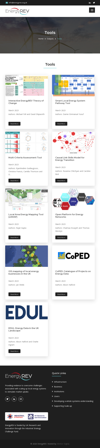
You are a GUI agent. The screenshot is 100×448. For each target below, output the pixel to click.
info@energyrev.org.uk (18, 2)
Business (58, 386)
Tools (59, 38)
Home (40, 38)
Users (57, 396)
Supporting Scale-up (63, 406)
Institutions (59, 391)
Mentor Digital (63, 444)
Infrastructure (60, 381)
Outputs (50, 38)
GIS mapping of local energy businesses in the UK (23, 272)
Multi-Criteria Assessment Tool (25, 157)
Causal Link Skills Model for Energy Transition (70, 158)
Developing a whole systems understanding (73, 401)
